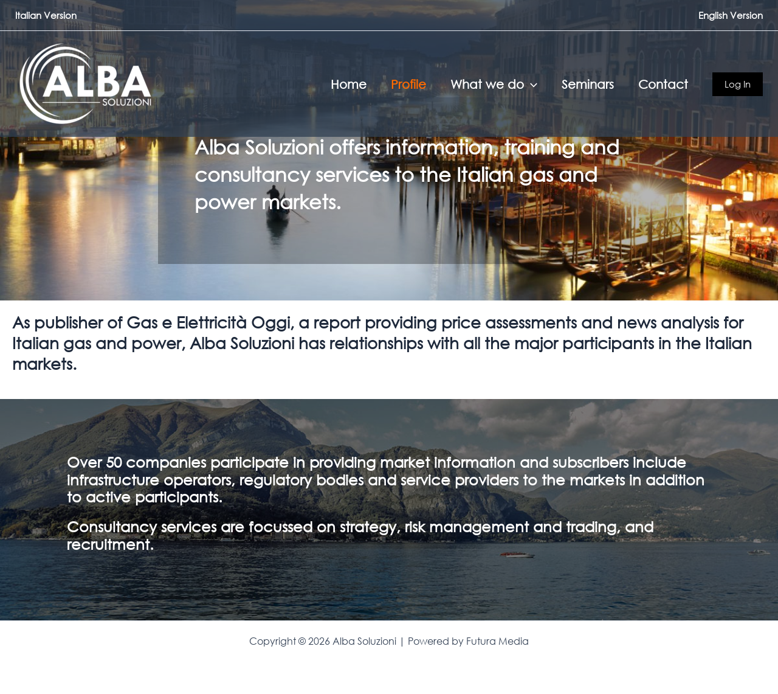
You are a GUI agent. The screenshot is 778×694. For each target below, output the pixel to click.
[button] (530, 84)
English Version (730, 15)
